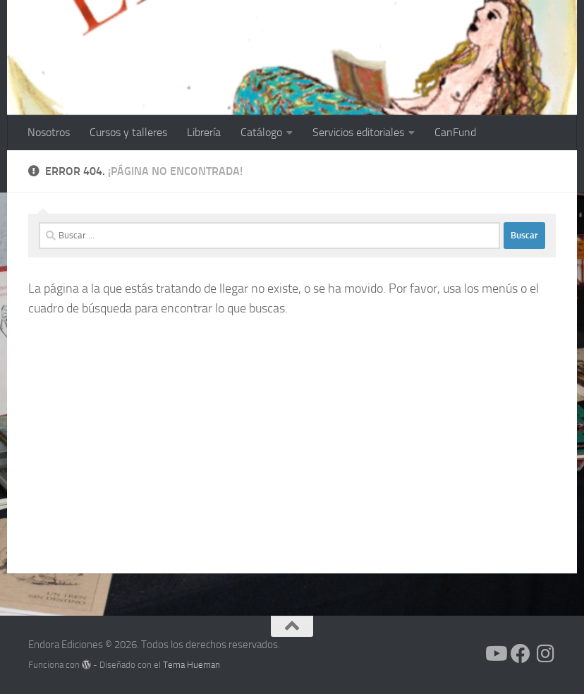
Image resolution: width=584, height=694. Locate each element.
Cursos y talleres (128, 132)
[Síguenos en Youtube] (495, 654)
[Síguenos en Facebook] (520, 654)
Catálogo (261, 132)
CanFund (455, 132)
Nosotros (49, 132)
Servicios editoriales (358, 132)
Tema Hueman (191, 664)
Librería (204, 132)
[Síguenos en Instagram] (546, 654)
